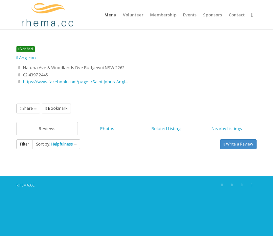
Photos (107, 128)
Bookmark (56, 108)
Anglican (26, 58)
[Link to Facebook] (222, 185)
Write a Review (238, 144)
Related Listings (167, 128)
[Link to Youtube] (252, 185)
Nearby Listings (227, 128)
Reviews (47, 128)
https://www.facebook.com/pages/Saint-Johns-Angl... (75, 82)
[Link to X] (242, 185)
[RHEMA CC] (46, 14)
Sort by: (56, 144)
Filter (24, 144)
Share (28, 108)
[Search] (252, 14)
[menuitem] (110, 14)
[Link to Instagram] (232, 185)
